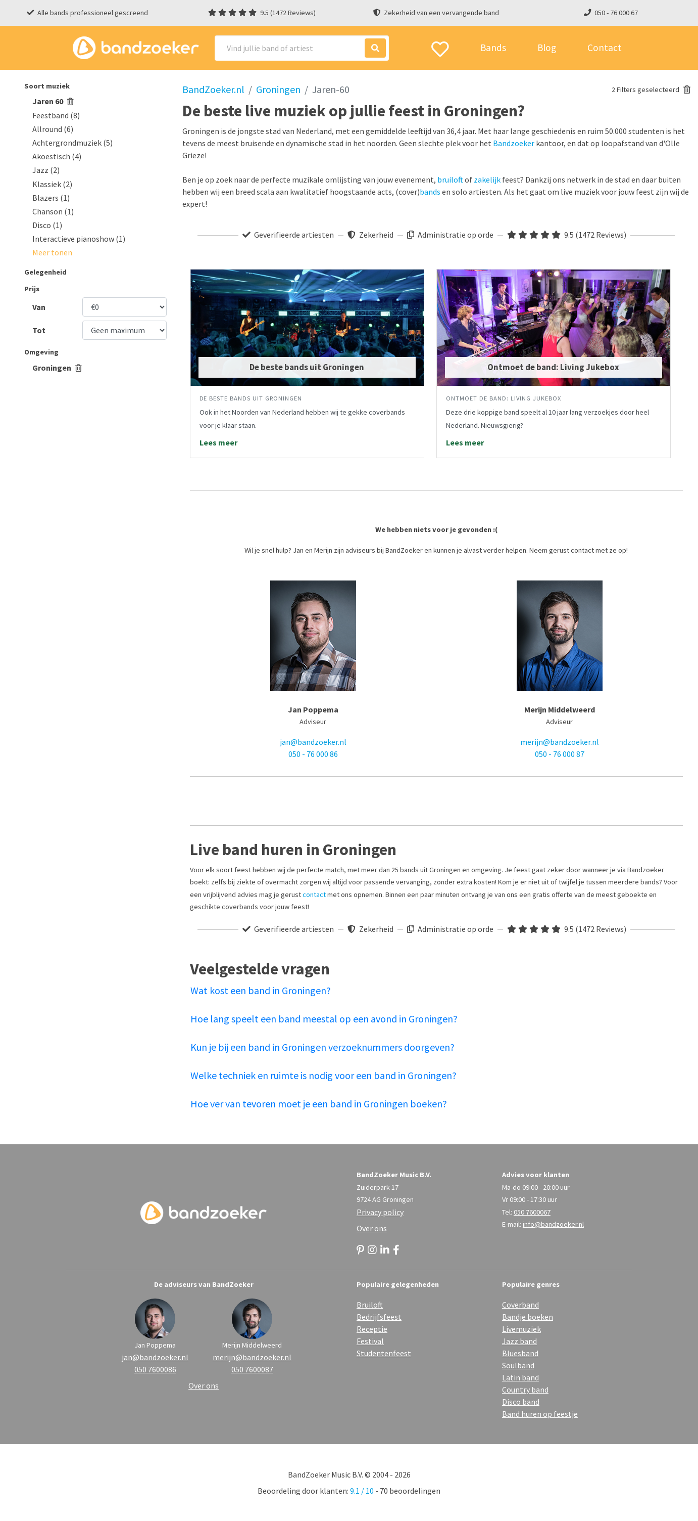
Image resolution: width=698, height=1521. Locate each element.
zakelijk (487, 179)
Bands (493, 47)
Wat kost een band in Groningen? (260, 990)
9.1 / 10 (362, 1491)
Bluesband (520, 1353)
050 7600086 (155, 1369)
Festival (370, 1341)
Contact (604, 47)
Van (38, 307)
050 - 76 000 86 (313, 754)
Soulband (518, 1365)
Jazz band (519, 1341)
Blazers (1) (51, 198)
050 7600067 (532, 1212)
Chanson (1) (53, 211)
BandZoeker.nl (213, 89)
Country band (525, 1389)
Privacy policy (380, 1212)
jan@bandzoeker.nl (313, 742)
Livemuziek (521, 1329)
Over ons (372, 1228)
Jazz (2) (46, 170)
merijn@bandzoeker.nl (559, 742)
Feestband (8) (56, 115)
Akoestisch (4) (56, 156)
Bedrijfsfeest (379, 1317)
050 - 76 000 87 (559, 754)
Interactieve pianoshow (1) (78, 239)
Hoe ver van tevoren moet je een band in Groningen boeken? (318, 1103)
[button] (52, 252)
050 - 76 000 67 (616, 12)
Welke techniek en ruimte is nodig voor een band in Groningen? (323, 1075)
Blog (546, 47)
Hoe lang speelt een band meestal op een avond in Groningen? (324, 1018)
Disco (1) (47, 225)
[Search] (302, 48)
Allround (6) (52, 129)
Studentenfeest (384, 1353)
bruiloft (450, 179)
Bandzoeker (513, 143)
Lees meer (218, 442)
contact (314, 894)
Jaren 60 (53, 101)
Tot (38, 330)
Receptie (372, 1329)
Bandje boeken (527, 1317)
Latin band (520, 1377)
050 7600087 (252, 1369)
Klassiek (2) (52, 184)
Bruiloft (370, 1305)
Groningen (57, 368)
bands (430, 192)
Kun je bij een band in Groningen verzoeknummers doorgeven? (322, 1047)
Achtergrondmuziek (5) (72, 143)
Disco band (520, 1402)
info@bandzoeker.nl (553, 1224)
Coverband (520, 1305)
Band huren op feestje (540, 1414)
